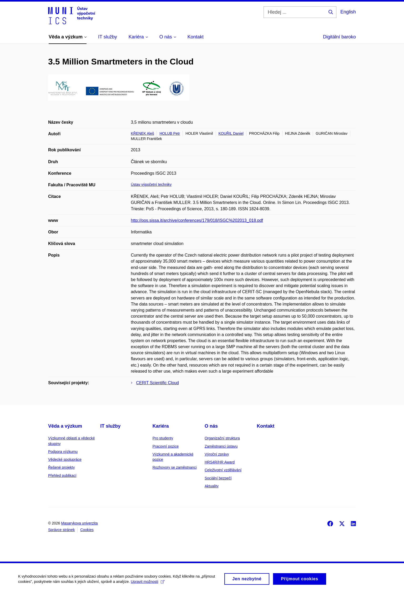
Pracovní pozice (166, 446)
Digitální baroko (339, 36)
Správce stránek (61, 530)
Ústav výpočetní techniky (151, 184)
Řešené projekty (61, 467)
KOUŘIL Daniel (231, 133)
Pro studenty (163, 438)
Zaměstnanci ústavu (221, 446)
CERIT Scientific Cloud (157, 383)
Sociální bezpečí (218, 478)
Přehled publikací (62, 475)
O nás (211, 426)
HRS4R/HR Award (220, 462)
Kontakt (265, 426)
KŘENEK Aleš (142, 133)
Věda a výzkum (65, 426)
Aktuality (212, 486)
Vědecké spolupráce (65, 459)
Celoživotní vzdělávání (223, 470)
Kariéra (161, 426)
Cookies (87, 530)
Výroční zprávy (217, 454)
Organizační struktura (222, 438)
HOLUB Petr (169, 133)
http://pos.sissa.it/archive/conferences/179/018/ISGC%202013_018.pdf (197, 220)
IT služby (110, 426)
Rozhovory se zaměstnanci (175, 467)
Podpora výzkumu (63, 451)
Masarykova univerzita (79, 523)
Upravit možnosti (147, 584)
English (348, 11)
